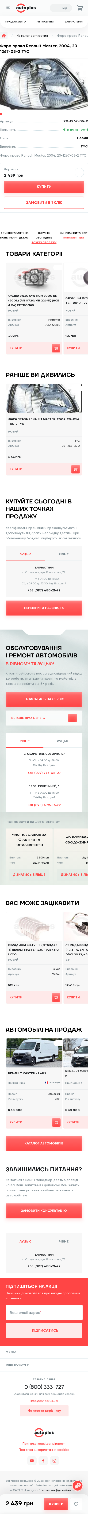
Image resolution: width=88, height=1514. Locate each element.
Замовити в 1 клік (44, 202)
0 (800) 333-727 (44, 1387)
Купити (44, 186)
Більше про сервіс (44, 718)
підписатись (45, 1330)
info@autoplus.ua (44, 1401)
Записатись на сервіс (44, 699)
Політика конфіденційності (44, 1443)
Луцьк (25, 554)
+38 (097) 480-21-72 (44, 590)
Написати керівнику (44, 1411)
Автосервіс (45, 21)
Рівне (63, 554)
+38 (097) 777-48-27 (44, 773)
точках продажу (43, 242)
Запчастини (74, 21)
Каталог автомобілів (44, 1143)
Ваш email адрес (25, 1312)
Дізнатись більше (29, 875)
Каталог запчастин (32, 35)
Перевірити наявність (44, 608)
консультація (73, 237)
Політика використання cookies (44, 1450)
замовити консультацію (44, 1211)
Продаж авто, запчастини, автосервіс (44, 1432)
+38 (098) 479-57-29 (44, 805)
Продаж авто (15, 21)
